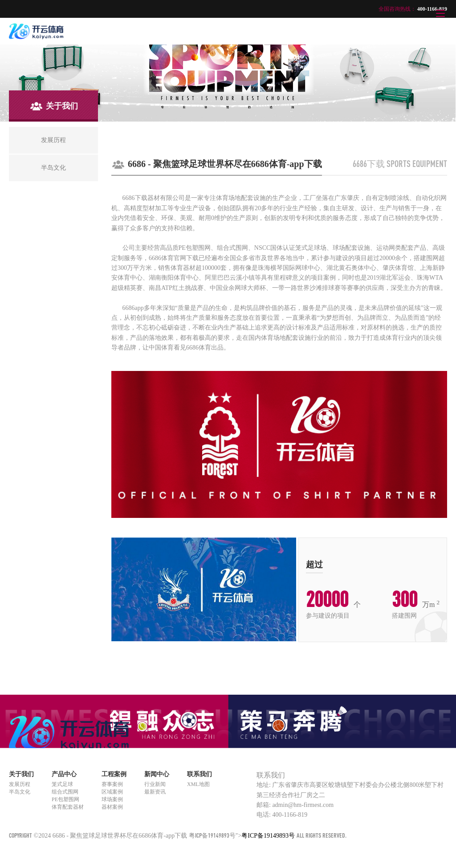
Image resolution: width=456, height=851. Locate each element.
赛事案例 (112, 784)
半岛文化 (19, 792)
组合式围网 (65, 792)
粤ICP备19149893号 (212, 835)
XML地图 (198, 784)
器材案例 (112, 807)
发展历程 (19, 784)
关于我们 (21, 774)
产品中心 (64, 774)
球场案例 (112, 799)
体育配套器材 (68, 807)
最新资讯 (155, 792)
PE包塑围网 (65, 799)
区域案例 (112, 792)
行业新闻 (155, 784)
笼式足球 (62, 784)
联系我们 (199, 774)
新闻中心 (156, 774)
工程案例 (114, 774)
